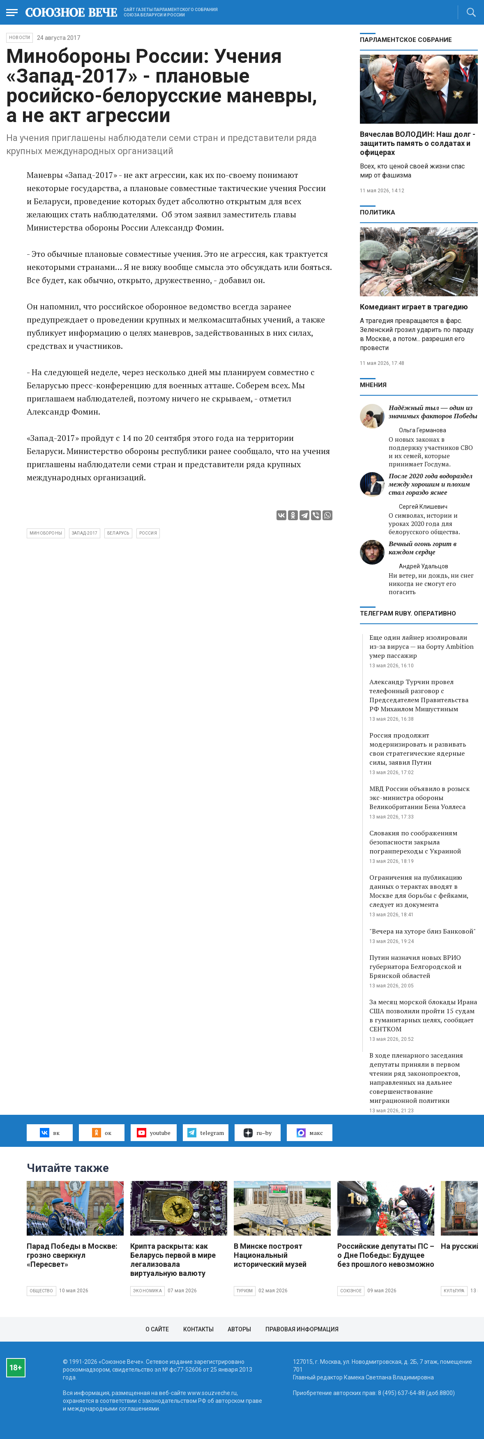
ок (101, 1132)
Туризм (245, 1291)
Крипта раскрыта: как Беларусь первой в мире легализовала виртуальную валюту (173, 1260)
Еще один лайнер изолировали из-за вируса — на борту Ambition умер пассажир (421, 646)
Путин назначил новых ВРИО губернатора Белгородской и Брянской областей (415, 966)
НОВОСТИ (19, 37)
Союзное (351, 1291)
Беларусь (118, 533)
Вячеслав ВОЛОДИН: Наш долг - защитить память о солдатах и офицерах (417, 143)
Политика (377, 212)
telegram (205, 1132)
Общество (41, 1291)
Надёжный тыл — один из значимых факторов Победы (433, 412)
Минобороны (46, 533)
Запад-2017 (84, 533)
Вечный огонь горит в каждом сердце (422, 548)
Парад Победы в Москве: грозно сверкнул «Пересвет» (72, 1255)
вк (49, 1132)
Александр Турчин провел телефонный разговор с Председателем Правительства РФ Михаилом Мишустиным (418, 695)
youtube (153, 1132)
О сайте (157, 1329)
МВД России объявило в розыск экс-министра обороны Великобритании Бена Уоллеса (419, 797)
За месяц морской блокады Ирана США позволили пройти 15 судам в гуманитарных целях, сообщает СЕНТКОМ (423, 1015)
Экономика (147, 1291)
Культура (454, 1291)
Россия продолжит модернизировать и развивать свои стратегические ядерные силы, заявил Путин (417, 749)
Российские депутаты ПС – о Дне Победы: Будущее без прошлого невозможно (385, 1255)
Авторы (239, 1329)
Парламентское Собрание (406, 40)
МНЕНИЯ (373, 385)
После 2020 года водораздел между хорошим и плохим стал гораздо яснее (430, 484)
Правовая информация (302, 1329)
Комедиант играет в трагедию (414, 306)
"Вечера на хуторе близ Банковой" (422, 931)
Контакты (198, 1329)
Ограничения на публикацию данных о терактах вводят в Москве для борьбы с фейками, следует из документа (418, 891)
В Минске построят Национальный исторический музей (270, 1255)
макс (310, 1132)
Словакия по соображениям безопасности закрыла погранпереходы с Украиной (415, 842)
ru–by (258, 1132)
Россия (148, 533)
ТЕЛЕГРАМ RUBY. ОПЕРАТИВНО (408, 613)
